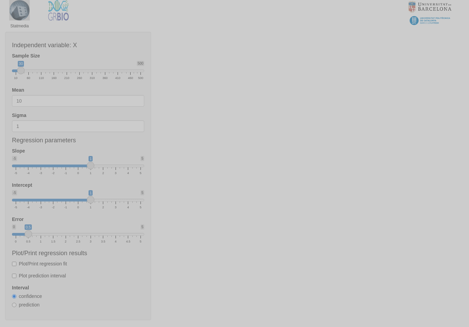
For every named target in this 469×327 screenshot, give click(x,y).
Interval (20, 287)
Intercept (22, 185)
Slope (18, 151)
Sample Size (26, 55)
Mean (18, 90)
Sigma (19, 115)
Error (18, 219)
